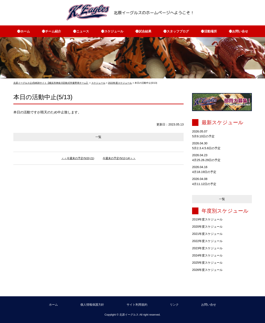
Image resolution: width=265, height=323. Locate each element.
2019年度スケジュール (207, 219)
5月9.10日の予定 (203, 136)
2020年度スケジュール (207, 226)
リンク (174, 304)
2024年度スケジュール (207, 255)
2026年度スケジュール (207, 269)
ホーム (53, 304)
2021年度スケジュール (207, 233)
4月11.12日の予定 (204, 184)
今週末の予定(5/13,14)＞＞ (119, 158)
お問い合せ (208, 304)
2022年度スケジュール (207, 241)
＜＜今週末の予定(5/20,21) (77, 158)
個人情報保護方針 (92, 304)
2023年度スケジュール (207, 248)
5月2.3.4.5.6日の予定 (206, 148)
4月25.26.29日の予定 (206, 160)
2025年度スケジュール (207, 262)
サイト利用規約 (137, 304)
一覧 (98, 137)
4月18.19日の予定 (204, 172)
